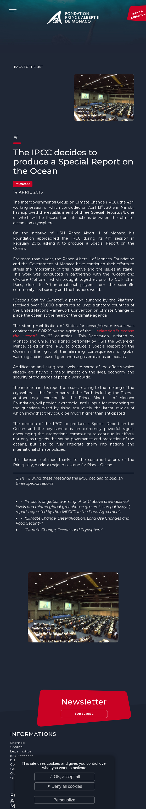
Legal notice (20, 710)
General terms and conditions (36, 727)
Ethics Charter (23, 718)
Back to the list (28, 56)
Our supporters (23, 732)
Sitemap (17, 701)
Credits (16, 705)
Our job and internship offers (35, 736)
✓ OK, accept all (64, 776)
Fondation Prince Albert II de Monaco (73, 18)
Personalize (64, 800)
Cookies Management (29, 723)
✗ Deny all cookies (64, 786)
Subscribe (84, 672)
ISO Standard (21, 714)
